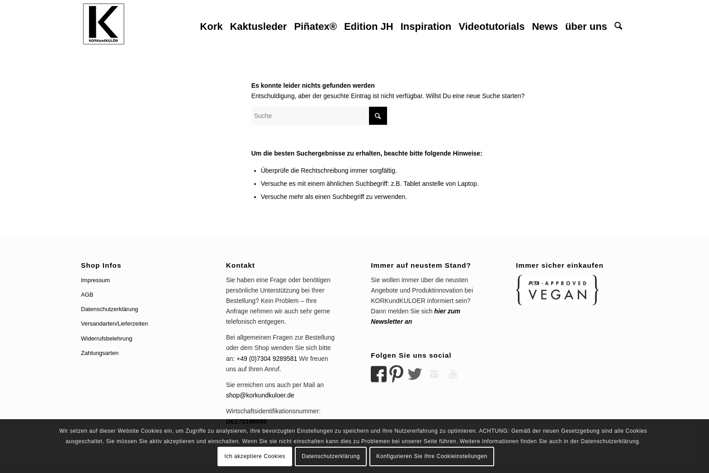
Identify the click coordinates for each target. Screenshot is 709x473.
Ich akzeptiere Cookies (254, 456)
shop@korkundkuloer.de (260, 395)
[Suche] (618, 26)
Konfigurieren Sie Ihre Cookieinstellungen (431, 456)
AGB (87, 294)
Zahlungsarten (99, 353)
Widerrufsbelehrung (106, 338)
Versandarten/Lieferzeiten (114, 323)
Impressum (95, 280)
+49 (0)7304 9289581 (266, 358)
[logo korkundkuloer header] (103, 26)
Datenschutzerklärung (109, 309)
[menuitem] (211, 26)
